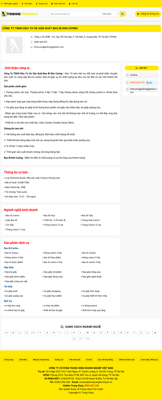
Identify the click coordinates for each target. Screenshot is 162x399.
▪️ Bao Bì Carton (12, 215)
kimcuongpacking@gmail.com (49, 47)
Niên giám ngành (9, 3)
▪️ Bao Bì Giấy (86, 215)
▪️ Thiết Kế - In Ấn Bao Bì (54, 220)
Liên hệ (73, 3)
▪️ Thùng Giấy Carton (90, 220)
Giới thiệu (27, 3)
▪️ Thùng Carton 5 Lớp (90, 225)
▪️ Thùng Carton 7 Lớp (15, 229)
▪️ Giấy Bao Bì (11, 220)
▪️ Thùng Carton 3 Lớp (53, 225)
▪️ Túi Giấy (9, 225)
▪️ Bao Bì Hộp (49, 215)
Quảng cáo (42, 3)
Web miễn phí (58, 3)
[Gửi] (123, 14)
